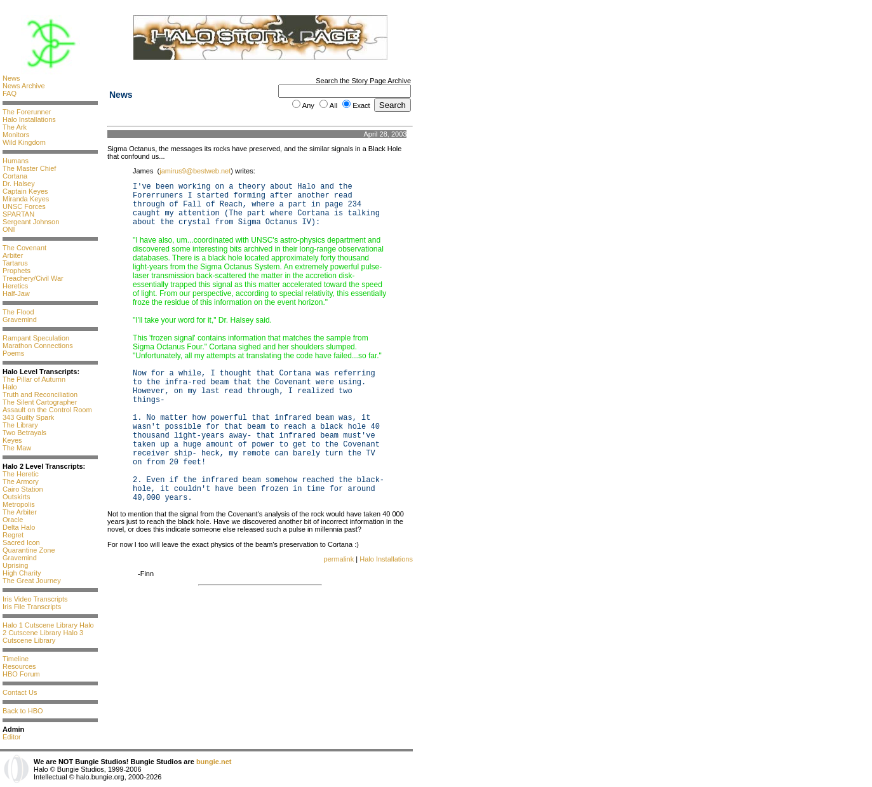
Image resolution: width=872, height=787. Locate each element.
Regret (13, 535)
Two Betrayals (24, 432)
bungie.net (214, 761)
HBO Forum (21, 674)
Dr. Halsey (19, 183)
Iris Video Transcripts (35, 599)
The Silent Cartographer (40, 402)
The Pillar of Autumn (34, 379)
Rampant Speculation (36, 338)
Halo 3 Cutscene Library (43, 636)
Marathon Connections (38, 345)
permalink (339, 559)
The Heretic (21, 474)
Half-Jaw (16, 293)
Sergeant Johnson (31, 221)
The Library (20, 425)
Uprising (15, 565)
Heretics (15, 286)
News (11, 78)
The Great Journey (32, 580)
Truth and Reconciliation (40, 394)
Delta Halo (19, 527)
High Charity (22, 573)
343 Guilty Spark (28, 417)
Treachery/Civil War (33, 278)
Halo (10, 387)
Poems (13, 353)
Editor (12, 737)
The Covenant (24, 248)
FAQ (10, 93)
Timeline (16, 659)
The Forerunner (27, 112)
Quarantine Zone (29, 550)
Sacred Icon (21, 542)
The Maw (17, 448)
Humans (16, 161)
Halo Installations (29, 119)
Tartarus (15, 263)
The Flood (18, 312)
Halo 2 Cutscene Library (48, 628)
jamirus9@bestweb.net (195, 171)
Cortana (15, 176)
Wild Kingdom (24, 142)
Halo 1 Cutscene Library (40, 625)
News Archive (24, 86)
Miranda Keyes (26, 199)
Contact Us (20, 692)
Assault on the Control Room (47, 410)
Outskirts (16, 497)
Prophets (16, 270)
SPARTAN (18, 214)
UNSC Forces (24, 206)
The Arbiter (20, 512)
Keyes (12, 440)
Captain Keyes (25, 191)
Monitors (16, 134)
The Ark (15, 127)
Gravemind (20, 319)
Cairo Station (23, 489)
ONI (9, 229)
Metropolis (19, 504)
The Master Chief (29, 168)
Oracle (13, 519)
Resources (19, 666)
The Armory (21, 481)
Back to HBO (23, 711)
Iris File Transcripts (32, 606)
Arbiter (13, 255)
